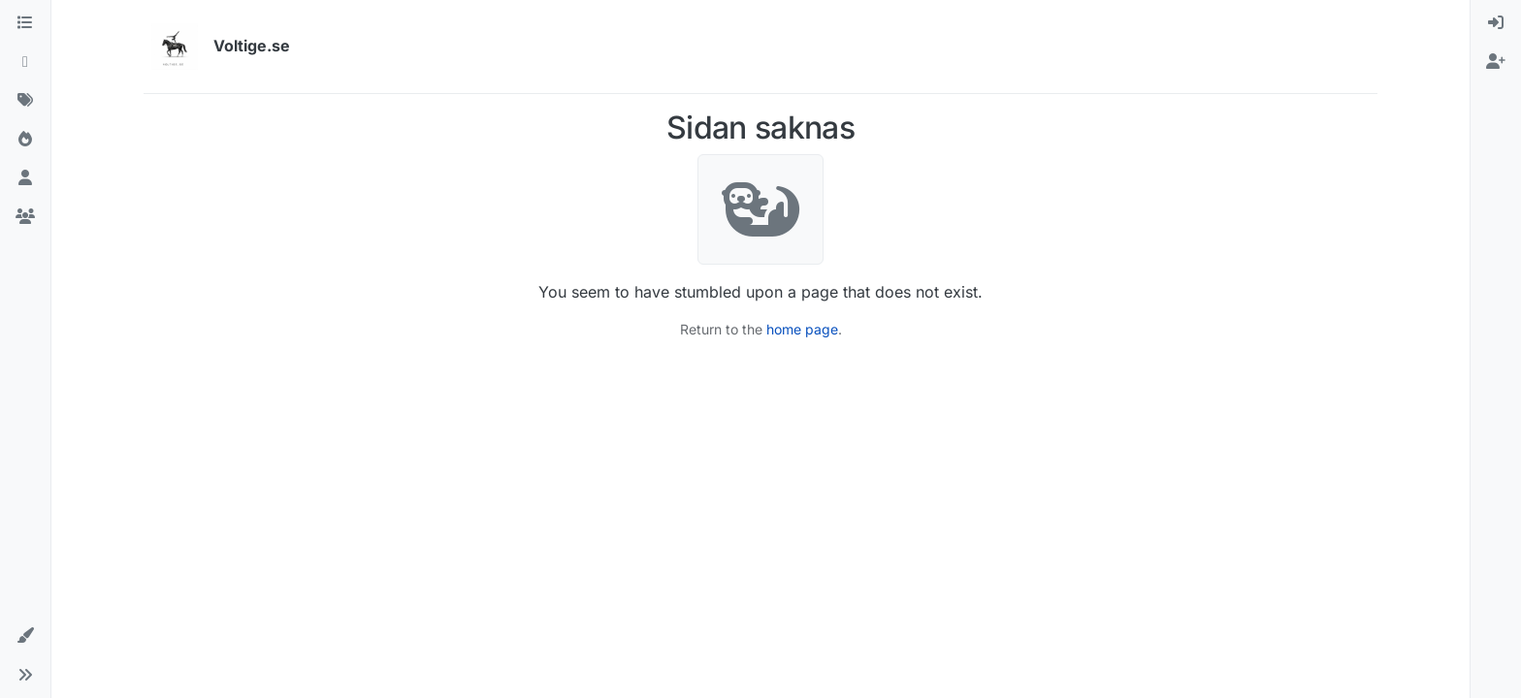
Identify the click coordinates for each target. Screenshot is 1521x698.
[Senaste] (25, 62)
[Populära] (25, 139)
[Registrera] (1495, 62)
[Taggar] (25, 100)
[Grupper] (25, 217)
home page (802, 329)
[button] (25, 635)
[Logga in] (1495, 23)
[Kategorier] (25, 23)
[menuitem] (1495, 23)
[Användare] (25, 178)
